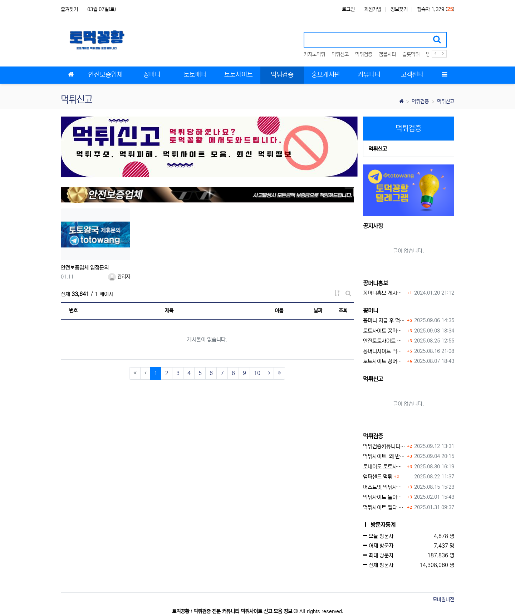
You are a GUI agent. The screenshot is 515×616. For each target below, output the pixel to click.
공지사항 (373, 226)
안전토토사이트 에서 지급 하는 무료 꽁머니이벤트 (384, 341)
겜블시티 (387, 54)
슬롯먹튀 (411, 54)
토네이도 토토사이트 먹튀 (384, 467)
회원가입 (372, 9)
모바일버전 (443, 599)
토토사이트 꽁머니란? (384, 331)
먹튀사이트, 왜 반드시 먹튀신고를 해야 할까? (384, 456)
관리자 (119, 277)
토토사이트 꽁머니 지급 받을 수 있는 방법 (384, 361)
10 (257, 373)
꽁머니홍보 (375, 283)
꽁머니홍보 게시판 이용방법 (384, 293)
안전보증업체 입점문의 (85, 268)
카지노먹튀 (314, 54)
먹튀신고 (340, 54)
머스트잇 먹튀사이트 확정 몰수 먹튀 (384, 487)
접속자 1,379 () (435, 9)
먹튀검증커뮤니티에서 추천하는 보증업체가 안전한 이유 (384, 446)
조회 (343, 311)
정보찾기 (399, 9)
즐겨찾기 (69, 9)
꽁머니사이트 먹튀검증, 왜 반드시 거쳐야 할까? (384, 351)
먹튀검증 (363, 54)
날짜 (318, 311)
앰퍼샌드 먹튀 (377, 477)
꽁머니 (370, 310)
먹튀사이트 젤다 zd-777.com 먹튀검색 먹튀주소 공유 (384, 507)
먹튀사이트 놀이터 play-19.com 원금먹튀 (384, 497)
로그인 (348, 9)
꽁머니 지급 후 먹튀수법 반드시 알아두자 (384, 320)
